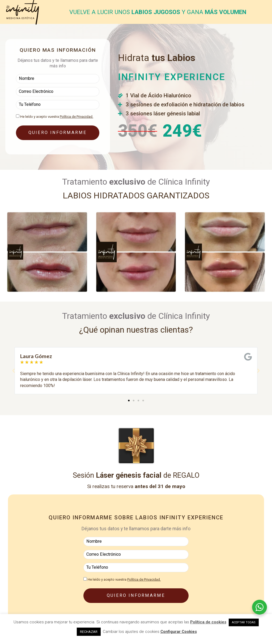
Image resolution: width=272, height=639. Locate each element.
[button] (13, 370)
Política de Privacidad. (76, 116)
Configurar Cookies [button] (178, 631)
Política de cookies (208, 622)
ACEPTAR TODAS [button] (244, 622)
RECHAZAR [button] (88, 632)
